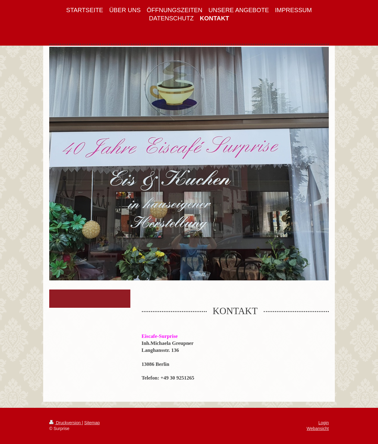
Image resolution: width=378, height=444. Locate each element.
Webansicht (318, 428)
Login (323, 422)
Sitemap (92, 422)
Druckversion (65, 422)
